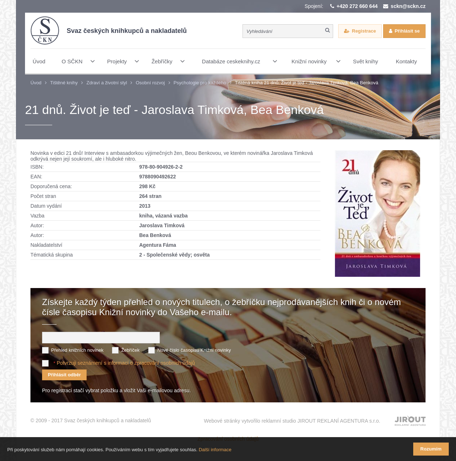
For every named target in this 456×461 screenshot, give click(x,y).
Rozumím (431, 449)
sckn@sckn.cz (408, 6)
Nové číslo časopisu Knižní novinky (194, 350)
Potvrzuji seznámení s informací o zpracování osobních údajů (126, 363)
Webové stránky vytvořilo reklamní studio (292, 420)
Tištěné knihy (64, 82)
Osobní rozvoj (150, 82)
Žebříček (130, 350)
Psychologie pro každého (200, 82)
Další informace (215, 449)
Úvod (35, 82)
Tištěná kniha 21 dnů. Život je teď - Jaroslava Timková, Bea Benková (306, 82)
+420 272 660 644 (357, 6)
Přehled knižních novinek (77, 350)
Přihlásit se (407, 31)
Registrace (364, 31)
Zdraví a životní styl (106, 82)
